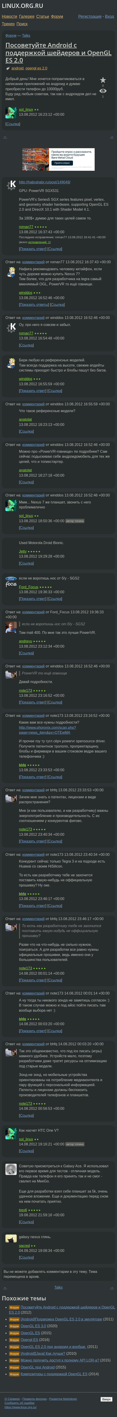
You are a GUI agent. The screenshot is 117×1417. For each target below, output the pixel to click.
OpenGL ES (30, 1333)
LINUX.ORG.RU (22, 6)
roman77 (26, 227)
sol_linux (26, 109)
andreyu (25, 641)
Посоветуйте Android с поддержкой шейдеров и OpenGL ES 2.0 (58, 52)
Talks (26, 35)
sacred (24, 1246)
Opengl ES (29, 1340)
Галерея (26, 16)
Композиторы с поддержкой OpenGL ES (54, 1374)
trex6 (23, 1210)
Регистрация (90, 16)
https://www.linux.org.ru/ (20, 1407)
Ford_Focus (28, 587)
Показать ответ (32, 249)
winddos (25, 293)
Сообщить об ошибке (20, 1403)
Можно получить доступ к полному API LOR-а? (60, 1360)
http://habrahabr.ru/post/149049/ (44, 182)
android (17, 68)
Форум (57, 16)
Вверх (106, 1399)
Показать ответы (34, 305)
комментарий (33, 262)
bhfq (22, 765)
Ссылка (12, 124)
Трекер (8, 24)
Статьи (42, 16)
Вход (109, 16)
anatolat (25, 419)
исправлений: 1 (39, 242)
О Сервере (12, 1399)
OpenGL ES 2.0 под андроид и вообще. (53, 1347)
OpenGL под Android (37, 1367)
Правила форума (35, 1399)
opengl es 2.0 (36, 68)
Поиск (22, 24)
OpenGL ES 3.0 (33, 1326)
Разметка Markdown (63, 1399)
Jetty (23, 551)
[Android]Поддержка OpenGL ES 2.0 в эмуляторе (61, 1319)
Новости (9, 16)
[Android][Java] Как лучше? (43, 1353)
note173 (25, 690)
